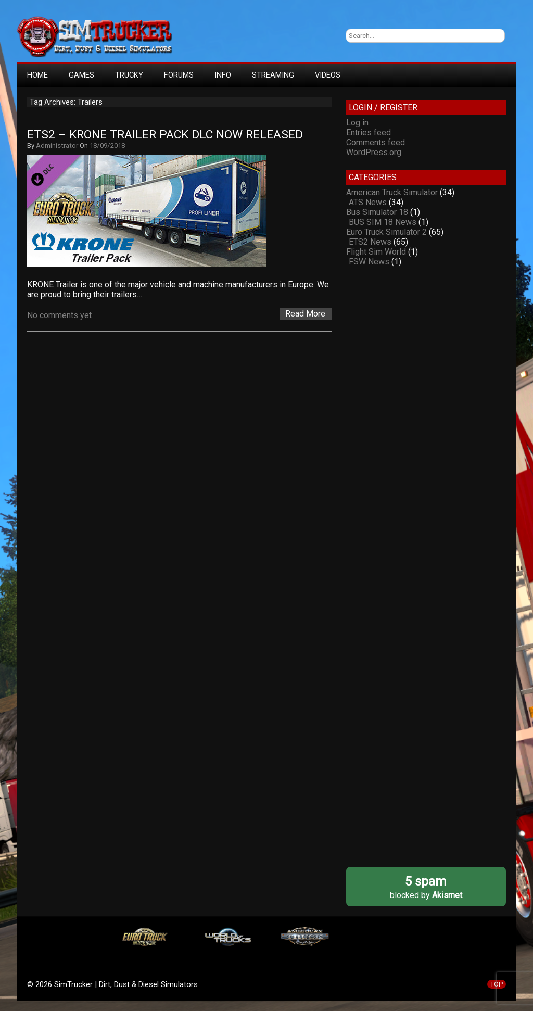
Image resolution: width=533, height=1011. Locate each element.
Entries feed (368, 132)
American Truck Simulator (392, 192)
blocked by (426, 887)
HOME (37, 75)
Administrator (57, 145)
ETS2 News (370, 242)
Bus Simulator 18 (377, 212)
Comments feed (375, 142)
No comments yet (59, 315)
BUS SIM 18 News (382, 222)
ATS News (368, 202)
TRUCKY (129, 75)
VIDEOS (327, 75)
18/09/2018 (107, 145)
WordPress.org (373, 152)
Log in (357, 123)
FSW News (369, 262)
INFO (222, 75)
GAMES (81, 75)
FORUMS (179, 75)
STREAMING (273, 75)
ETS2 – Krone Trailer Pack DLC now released (165, 135)
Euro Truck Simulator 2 (386, 232)
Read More (305, 314)
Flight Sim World (376, 252)
